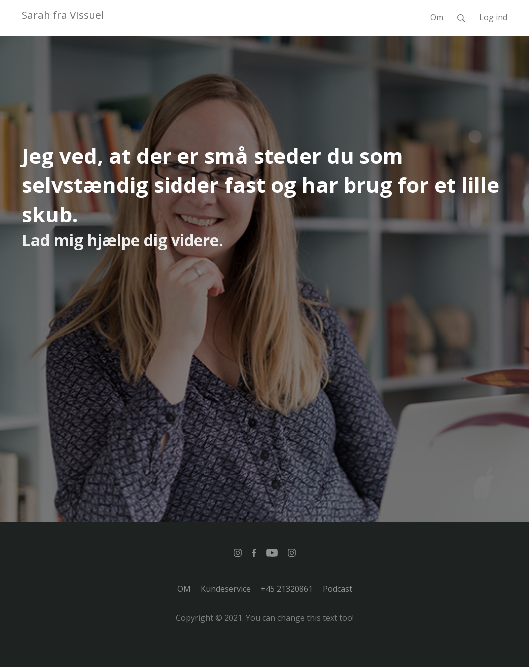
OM (184, 588)
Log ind (493, 17)
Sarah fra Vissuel (63, 15)
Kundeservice (226, 588)
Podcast (337, 588)
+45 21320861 (287, 588)
